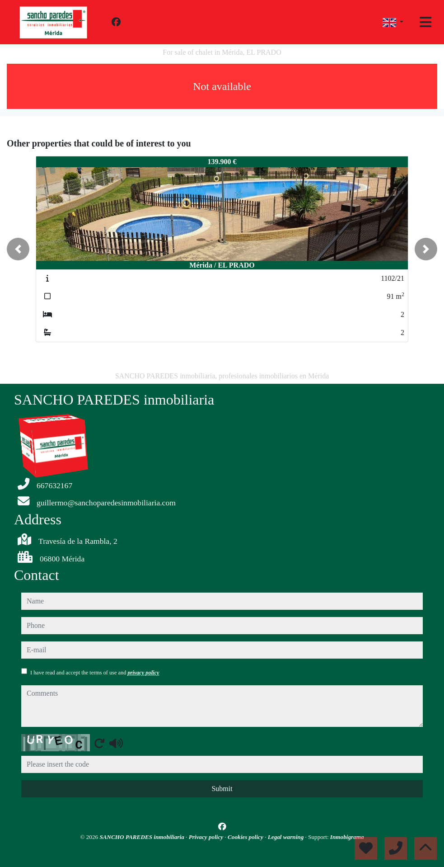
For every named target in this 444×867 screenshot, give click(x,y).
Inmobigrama (347, 837)
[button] (18, 249)
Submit (221, 788)
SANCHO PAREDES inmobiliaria (142, 837)
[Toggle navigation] (425, 22)
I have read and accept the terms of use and (94, 672)
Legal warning (286, 837)
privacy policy (143, 672)
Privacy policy (207, 837)
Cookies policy (246, 837)
